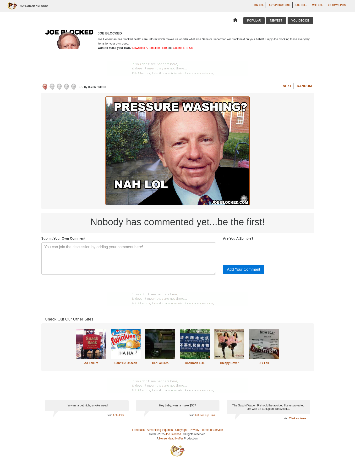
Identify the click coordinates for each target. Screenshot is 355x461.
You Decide (300, 20)
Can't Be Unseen (126, 363)
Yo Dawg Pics (337, 5)
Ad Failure (91, 363)
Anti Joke (118, 415)
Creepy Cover (229, 363)
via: (110, 415)
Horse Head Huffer (171, 438)
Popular (254, 20)
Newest (276, 20)
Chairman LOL (195, 363)
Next (287, 86)
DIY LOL (259, 5)
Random (304, 86)
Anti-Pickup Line (279, 5)
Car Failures (160, 363)
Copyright (181, 430)
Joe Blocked (173, 434)
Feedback (138, 430)
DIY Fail (263, 363)
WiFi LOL (317, 5)
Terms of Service (212, 430)
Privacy (194, 430)
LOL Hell (301, 5)
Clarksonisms (297, 418)
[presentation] (259, 251)
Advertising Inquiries (160, 430)
